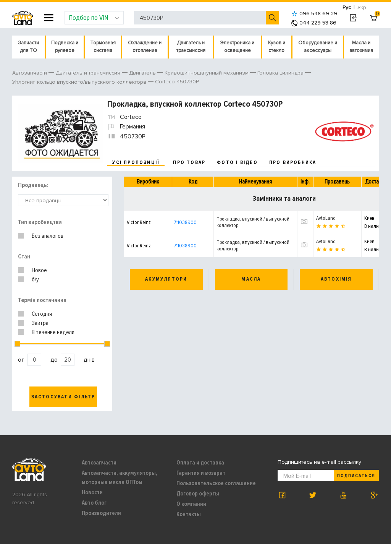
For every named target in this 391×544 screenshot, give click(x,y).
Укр (361, 7)
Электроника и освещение (237, 47)
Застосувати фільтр (63, 397)
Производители (101, 513)
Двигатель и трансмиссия (190, 47)
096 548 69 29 (314, 13)
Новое (39, 270)
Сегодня (42, 314)
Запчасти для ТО (28, 47)
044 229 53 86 (313, 22)
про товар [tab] (189, 162)
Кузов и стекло (276, 47)
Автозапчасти (99, 462)
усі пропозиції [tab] (136, 162)
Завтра (40, 323)
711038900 (185, 222)
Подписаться (356, 476)
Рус (347, 7)
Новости (92, 492)
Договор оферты (197, 493)
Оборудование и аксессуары (317, 47)
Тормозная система (103, 47)
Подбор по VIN (94, 17)
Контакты (188, 514)
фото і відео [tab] (237, 162)
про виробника (293, 162)
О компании (191, 503)
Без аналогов (47, 236)
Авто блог (94, 502)
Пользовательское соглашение (216, 483)
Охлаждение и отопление (145, 47)
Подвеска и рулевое (64, 47)
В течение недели (53, 332)
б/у (35, 279)
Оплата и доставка (200, 462)
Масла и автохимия (361, 47)
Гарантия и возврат (200, 472)
